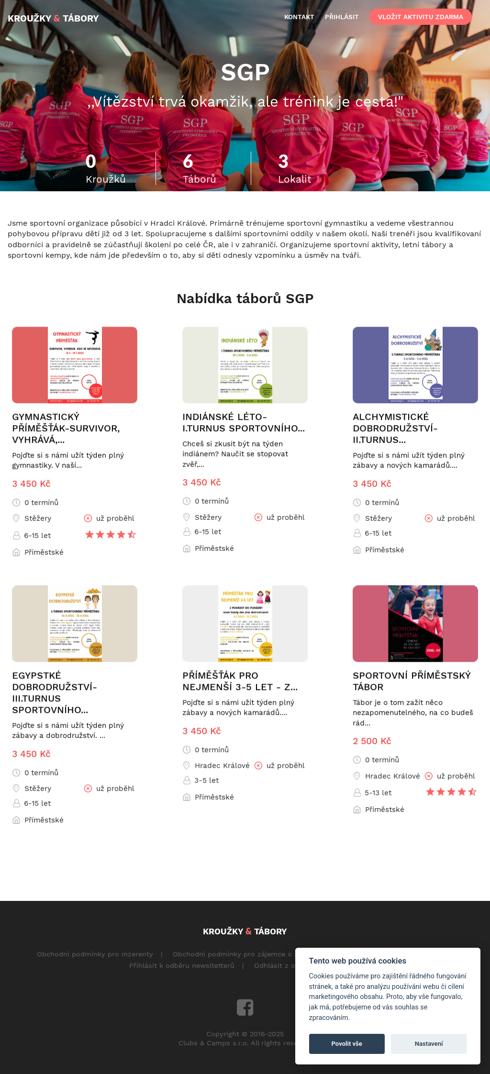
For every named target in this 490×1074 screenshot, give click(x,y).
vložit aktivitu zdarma (420, 17)
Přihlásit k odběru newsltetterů (181, 965)
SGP (245, 71)
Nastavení (429, 1043)
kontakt (299, 17)
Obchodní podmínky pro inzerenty (95, 954)
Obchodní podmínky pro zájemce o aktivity (246, 954)
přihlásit (342, 17)
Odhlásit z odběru (284, 965)
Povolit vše (347, 1043)
